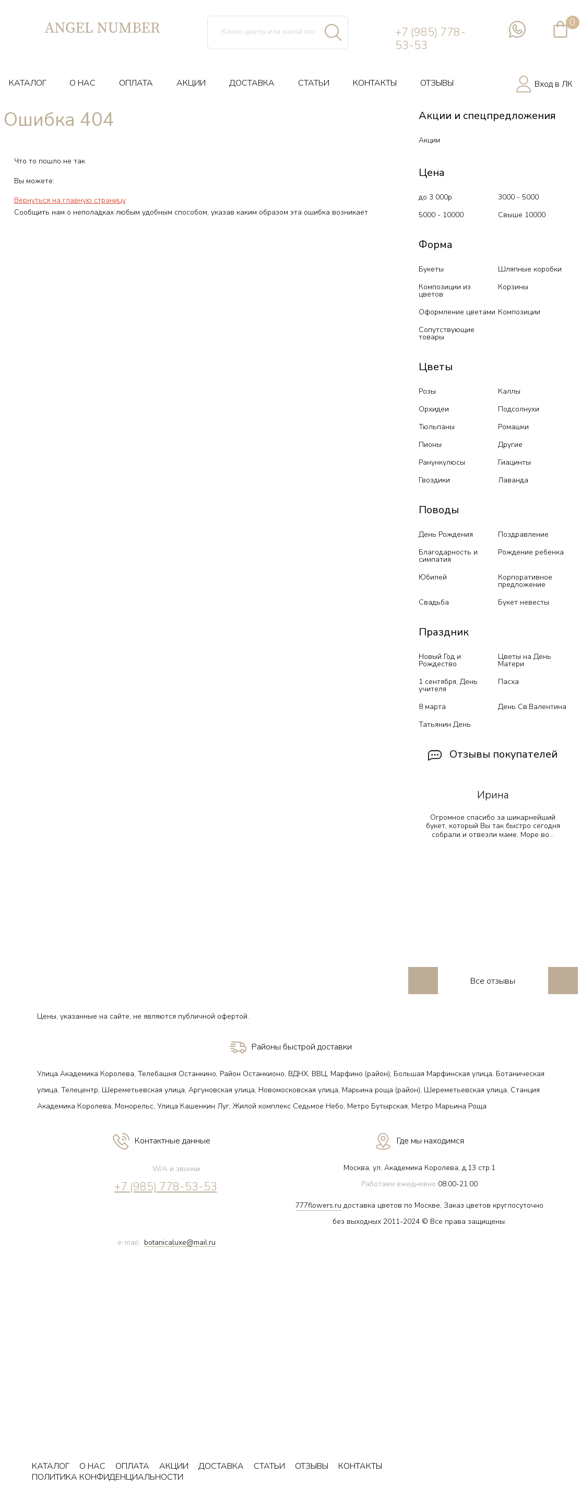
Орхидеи (434, 409)
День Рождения (446, 534)
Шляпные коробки (530, 269)
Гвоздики (434, 480)
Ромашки (513, 427)
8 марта (432, 707)
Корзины (513, 287)
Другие (510, 445)
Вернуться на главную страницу (70, 200)
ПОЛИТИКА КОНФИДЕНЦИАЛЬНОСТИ (107, 1477)
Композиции (519, 312)
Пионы (430, 445)
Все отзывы (492, 981)
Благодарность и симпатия (448, 555)
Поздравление (523, 534)
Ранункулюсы (442, 462)
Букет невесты (523, 602)
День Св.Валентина (532, 707)
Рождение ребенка (531, 552)
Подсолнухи (518, 409)
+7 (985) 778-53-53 (430, 39)
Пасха (508, 682)
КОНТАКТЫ (375, 83)
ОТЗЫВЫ (437, 83)
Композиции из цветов (445, 290)
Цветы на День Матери (524, 660)
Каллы (509, 391)
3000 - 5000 (518, 197)
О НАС (82, 83)
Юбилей (433, 577)
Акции (429, 140)
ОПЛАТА (136, 83)
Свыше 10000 (522, 215)
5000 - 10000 (441, 215)
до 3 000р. (436, 197)
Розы (427, 391)
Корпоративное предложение (525, 580)
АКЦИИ (191, 83)
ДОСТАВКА (252, 83)
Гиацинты (514, 462)
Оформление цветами (457, 312)
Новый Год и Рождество (440, 660)
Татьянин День (445, 724)
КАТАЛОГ (27, 83)
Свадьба (434, 602)
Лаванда (513, 480)
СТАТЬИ (313, 83)
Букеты (431, 269)
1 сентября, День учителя (448, 685)
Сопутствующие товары (447, 333)
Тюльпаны (437, 427)
